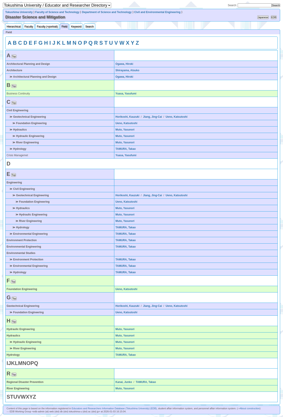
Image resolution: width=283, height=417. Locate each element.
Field (64, 26)
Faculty (29, 26)
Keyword (76, 26)
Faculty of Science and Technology (57, 12)
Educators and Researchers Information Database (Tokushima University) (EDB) (114, 408)
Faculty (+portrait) (47, 26)
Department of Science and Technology (107, 12)
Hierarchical (14, 26)
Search (89, 26)
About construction (250, 408)
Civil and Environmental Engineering (157, 12)
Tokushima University (19, 12)
